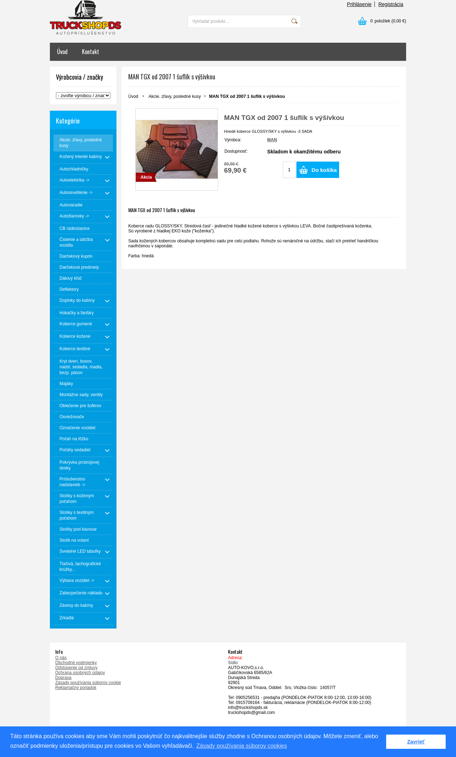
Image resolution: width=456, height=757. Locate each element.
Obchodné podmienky (76, 662)
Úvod (62, 51)
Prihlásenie (359, 4)
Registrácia (390, 4)
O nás (61, 657)
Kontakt (90, 51)
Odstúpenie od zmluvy (76, 667)
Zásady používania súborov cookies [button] (241, 746)
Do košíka (324, 170)
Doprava (63, 677)
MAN (272, 139)
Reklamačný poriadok (75, 687)
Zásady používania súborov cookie (88, 682)
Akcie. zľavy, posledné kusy (175, 96)
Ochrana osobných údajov (80, 672)
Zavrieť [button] (416, 742)
